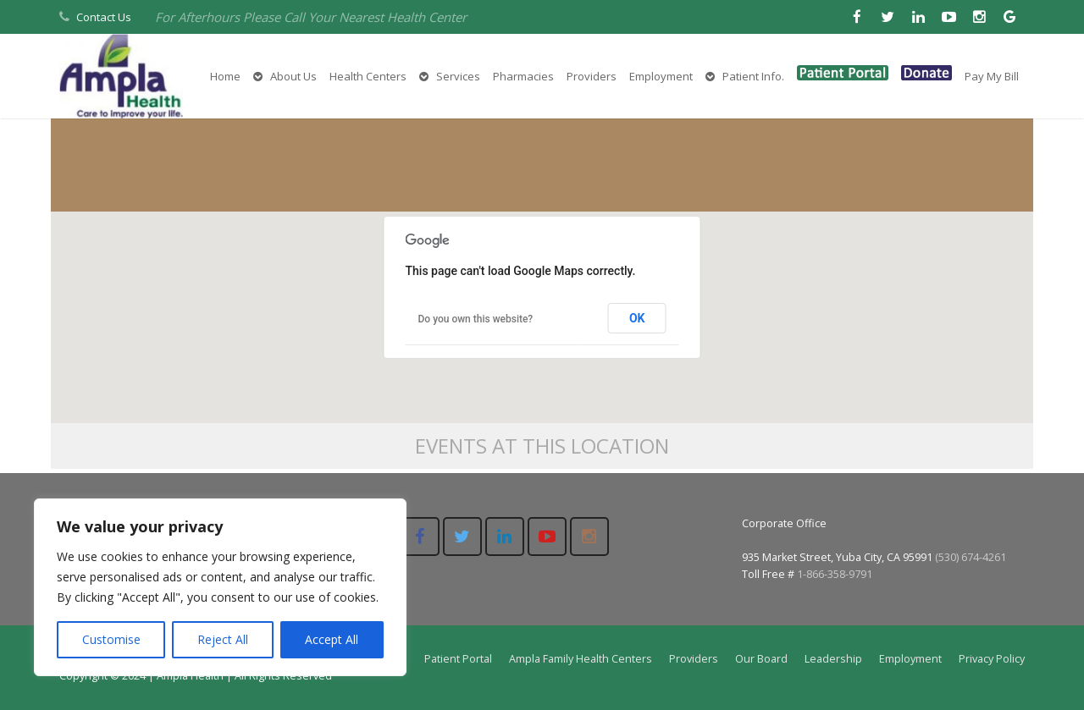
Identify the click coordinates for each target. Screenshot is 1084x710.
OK (637, 318)
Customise (111, 639)
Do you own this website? (476, 319)
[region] (220, 587)
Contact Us (103, 17)
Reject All (222, 639)
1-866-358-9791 (834, 574)
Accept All (331, 639)
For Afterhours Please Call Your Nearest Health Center (311, 16)
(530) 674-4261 (970, 557)
